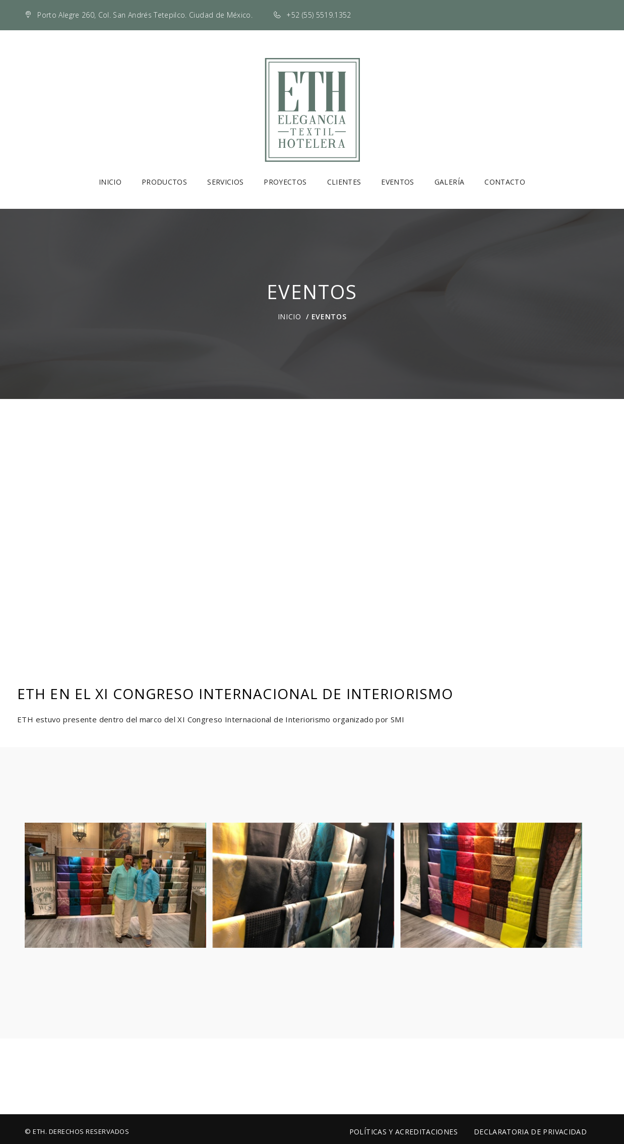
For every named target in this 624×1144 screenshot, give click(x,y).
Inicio (110, 182)
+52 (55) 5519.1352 (318, 15)
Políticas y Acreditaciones (403, 1131)
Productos (164, 182)
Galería (449, 182)
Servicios (225, 182)
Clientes (344, 182)
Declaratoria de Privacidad (530, 1131)
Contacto (504, 182)
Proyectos (285, 182)
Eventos (397, 182)
